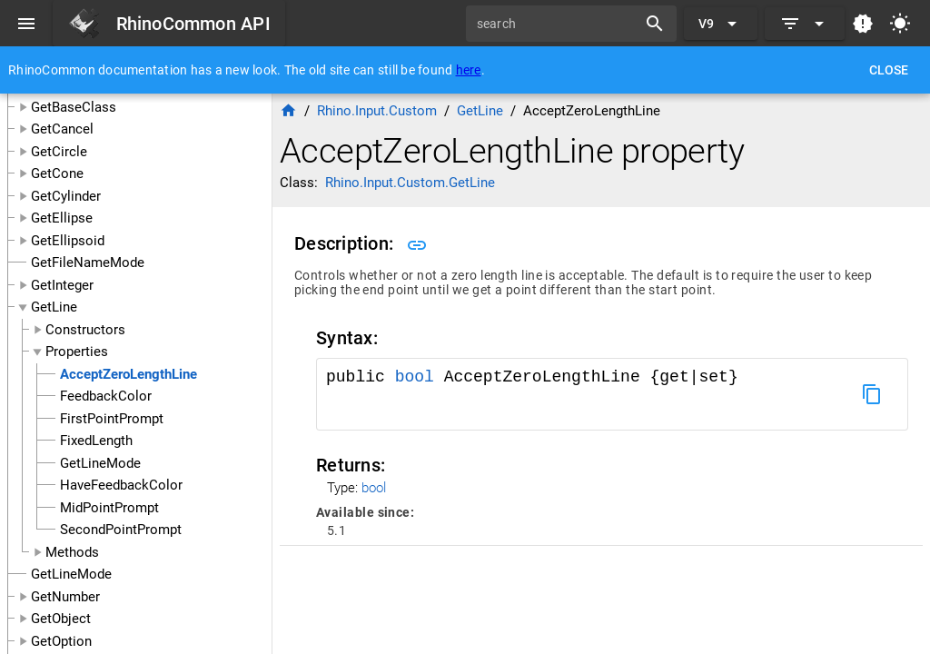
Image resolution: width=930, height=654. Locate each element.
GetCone (57, 173)
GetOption (61, 641)
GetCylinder (66, 196)
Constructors (85, 330)
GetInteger (62, 285)
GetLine (54, 307)
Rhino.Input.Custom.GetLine (410, 182)
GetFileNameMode (87, 262)
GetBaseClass (73, 107)
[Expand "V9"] (720, 23)
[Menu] (26, 23)
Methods (72, 552)
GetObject (61, 618)
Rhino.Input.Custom (377, 111)
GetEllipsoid (67, 241)
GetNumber (65, 597)
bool (414, 377)
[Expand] (805, 23)
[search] (557, 23)
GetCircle (59, 152)
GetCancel (62, 129)
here (468, 70)
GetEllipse (62, 218)
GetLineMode (71, 574)
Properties (76, 351)
